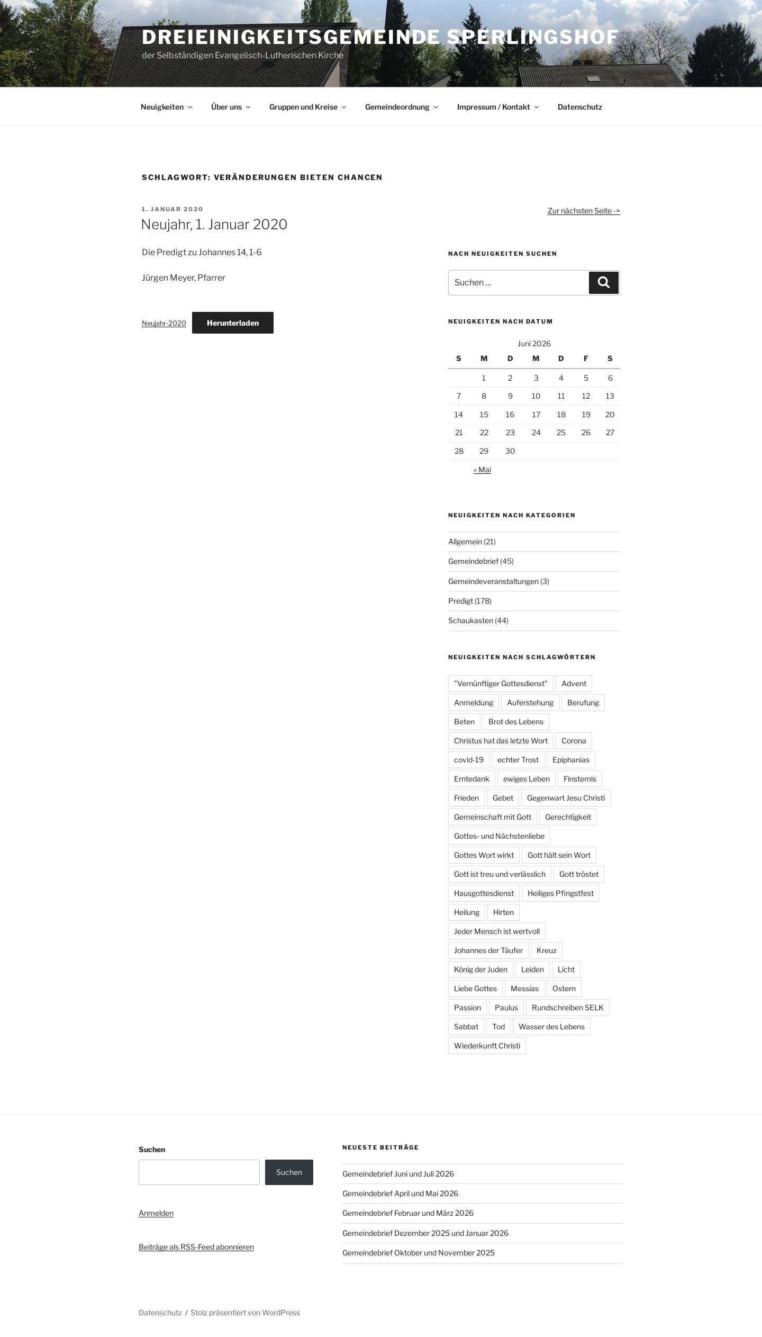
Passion (467, 1007)
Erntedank (471, 778)
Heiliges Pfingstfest (561, 893)
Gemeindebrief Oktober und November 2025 (418, 1252)
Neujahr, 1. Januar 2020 (214, 224)
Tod (498, 1026)
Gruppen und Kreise (308, 106)
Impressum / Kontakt (498, 106)
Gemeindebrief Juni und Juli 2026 (398, 1173)
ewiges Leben (526, 778)
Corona (573, 740)
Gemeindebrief (473, 561)
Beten (464, 721)
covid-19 (469, 759)
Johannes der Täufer (488, 950)
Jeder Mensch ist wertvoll (497, 931)
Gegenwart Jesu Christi (566, 797)
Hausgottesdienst (484, 893)
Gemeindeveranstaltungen (493, 581)
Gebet (503, 797)
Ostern (564, 988)
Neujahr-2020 (164, 323)
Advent (573, 683)
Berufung (583, 702)
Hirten (503, 912)
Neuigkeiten (167, 106)
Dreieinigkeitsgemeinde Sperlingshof (381, 37)
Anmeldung (473, 702)
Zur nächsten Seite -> (584, 210)
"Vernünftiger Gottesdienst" (501, 683)
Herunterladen (233, 322)
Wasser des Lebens (552, 1026)
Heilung (466, 912)
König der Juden (480, 969)
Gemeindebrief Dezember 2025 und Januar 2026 (425, 1232)
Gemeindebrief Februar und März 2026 (408, 1212)
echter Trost (518, 759)
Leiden (532, 969)
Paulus (506, 1007)
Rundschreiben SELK (568, 1007)
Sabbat (466, 1026)
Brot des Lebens (515, 721)
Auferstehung (530, 702)
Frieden (466, 797)
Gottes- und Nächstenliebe (499, 835)
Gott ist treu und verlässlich (500, 873)
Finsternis (580, 778)
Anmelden (156, 1212)
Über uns (231, 106)
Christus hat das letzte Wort (501, 740)
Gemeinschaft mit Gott (492, 816)
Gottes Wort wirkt (484, 854)
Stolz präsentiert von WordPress (245, 1312)
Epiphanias (570, 759)
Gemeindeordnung (402, 106)
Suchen (152, 1149)
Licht (566, 969)
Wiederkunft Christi (487, 1045)
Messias (525, 988)
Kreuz (547, 950)
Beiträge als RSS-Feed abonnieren (196, 1246)
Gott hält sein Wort (559, 854)
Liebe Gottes (475, 988)
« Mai (482, 469)
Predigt (460, 600)
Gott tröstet (578, 873)
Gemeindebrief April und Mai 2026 (400, 1193)
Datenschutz (580, 106)
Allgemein (465, 541)
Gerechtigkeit (568, 816)
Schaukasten (470, 620)
